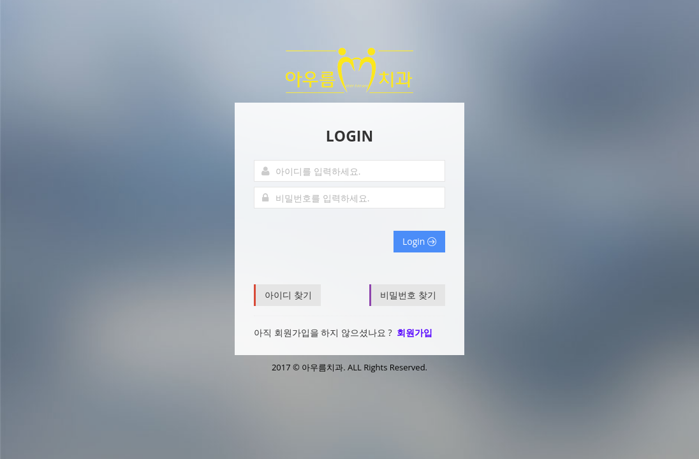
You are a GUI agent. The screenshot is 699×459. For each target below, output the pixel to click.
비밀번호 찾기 (408, 295)
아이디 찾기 (288, 295)
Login (419, 241)
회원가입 (414, 332)
